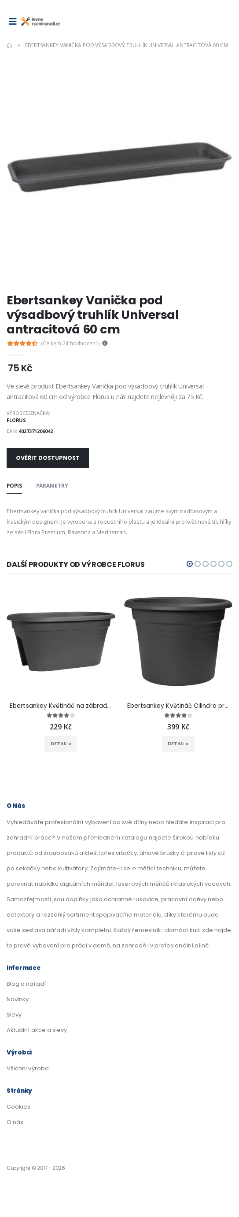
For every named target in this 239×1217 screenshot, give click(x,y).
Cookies (18, 1106)
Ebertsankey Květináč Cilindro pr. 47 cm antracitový (178, 706)
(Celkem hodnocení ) (70, 343)
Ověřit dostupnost (48, 458)
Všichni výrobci (28, 1068)
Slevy (14, 1014)
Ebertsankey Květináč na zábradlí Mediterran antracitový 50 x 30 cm (61, 706)
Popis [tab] (14, 485)
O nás (15, 1122)
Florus (16, 420)
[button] (190, 564)
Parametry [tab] (52, 485)
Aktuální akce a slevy (37, 1030)
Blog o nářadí (26, 984)
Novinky (18, 999)
